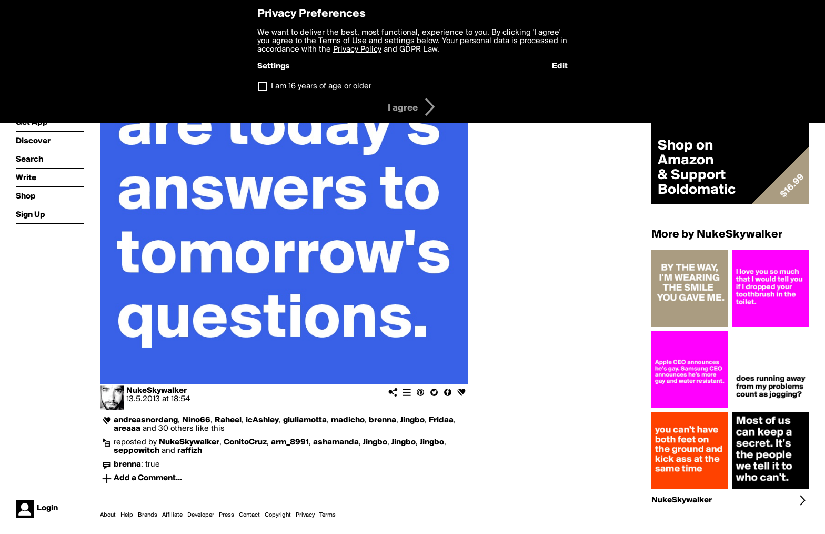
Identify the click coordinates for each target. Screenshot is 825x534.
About (108, 515)
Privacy (305, 515)
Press (226, 515)
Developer (200, 515)
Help (126, 515)
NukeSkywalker (156, 391)
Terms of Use (342, 41)
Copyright (278, 515)
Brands (147, 515)
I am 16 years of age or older (321, 86)
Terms (327, 515)
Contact (249, 515)
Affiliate (172, 515)
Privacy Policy (357, 49)
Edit (560, 66)
